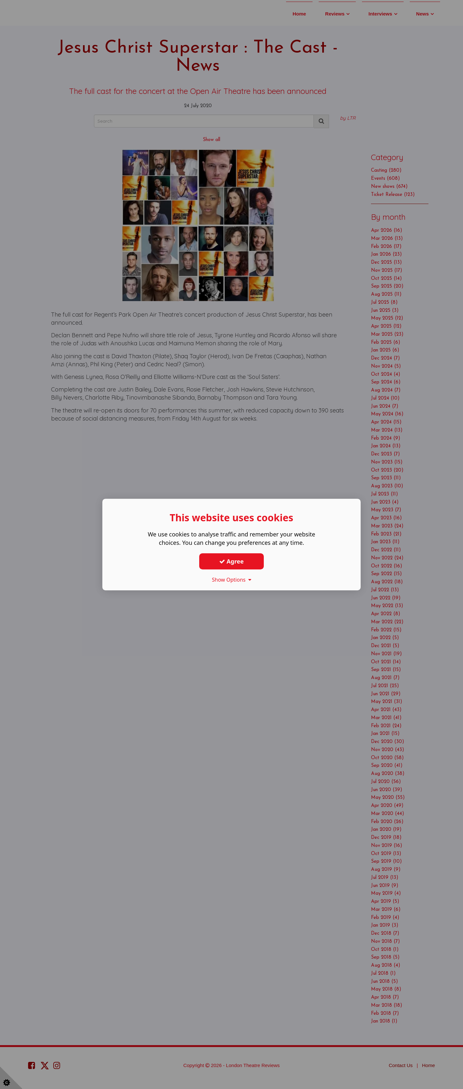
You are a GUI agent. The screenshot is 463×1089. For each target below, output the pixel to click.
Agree (231, 561)
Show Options (231, 579)
